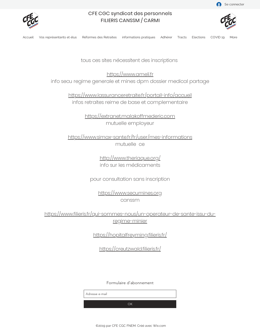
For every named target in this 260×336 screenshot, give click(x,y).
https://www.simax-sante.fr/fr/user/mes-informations (130, 137)
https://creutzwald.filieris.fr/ (130, 248)
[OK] (130, 304)
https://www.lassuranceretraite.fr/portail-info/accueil (130, 95)
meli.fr (146, 74)
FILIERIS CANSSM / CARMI (130, 20)
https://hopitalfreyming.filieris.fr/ (130, 234)
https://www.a (123, 74)
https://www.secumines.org (130, 193)
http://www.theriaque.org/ (130, 158)
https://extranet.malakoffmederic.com (130, 116)
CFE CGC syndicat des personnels (130, 13)
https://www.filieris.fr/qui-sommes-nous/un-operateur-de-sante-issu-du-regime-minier (130, 217)
